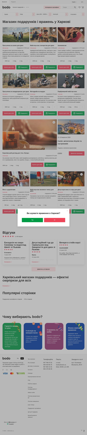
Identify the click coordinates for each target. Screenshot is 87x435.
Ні (54, 220)
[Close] (67, 210)
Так (32, 220)
